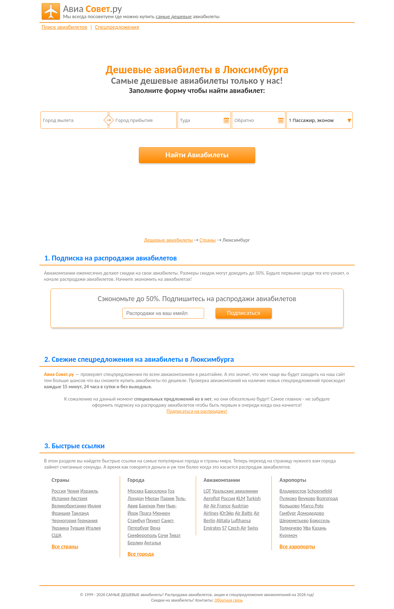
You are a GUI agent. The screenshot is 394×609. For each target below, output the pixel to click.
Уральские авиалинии (235, 491)
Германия (88, 520)
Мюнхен (161, 513)
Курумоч (288, 535)
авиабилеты (141, 11)
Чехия (73, 491)
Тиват (175, 535)
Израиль (89, 491)
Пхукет (153, 520)
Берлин (135, 543)
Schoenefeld (320, 491)
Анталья (152, 543)
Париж (167, 498)
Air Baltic (244, 513)
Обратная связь (229, 600)
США (57, 535)
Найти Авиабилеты (197, 154)
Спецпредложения (117, 27)
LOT (207, 491)
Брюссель (320, 520)
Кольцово (289, 506)
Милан (152, 498)
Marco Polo (312, 506)
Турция (77, 528)
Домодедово (310, 513)
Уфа (307, 528)
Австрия (78, 498)
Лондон (136, 498)
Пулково (288, 498)
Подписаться (243, 313)
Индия (94, 506)
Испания (61, 498)
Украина (60, 528)
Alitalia (223, 520)
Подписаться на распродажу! (197, 411)
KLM (240, 498)
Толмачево (290, 528)
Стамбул (136, 520)
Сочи (163, 535)
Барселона (156, 491)
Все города (141, 554)
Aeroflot (211, 498)
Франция (61, 513)
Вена (155, 528)
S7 (224, 528)
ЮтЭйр (226, 513)
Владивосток (292, 491)
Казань (319, 528)
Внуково (306, 498)
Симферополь (142, 535)
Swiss (252, 528)
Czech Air (237, 528)
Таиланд (80, 513)
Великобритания (69, 506)
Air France (220, 506)
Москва (136, 491)
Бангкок (147, 506)
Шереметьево (294, 520)
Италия (93, 528)
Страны (207, 240)
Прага (145, 513)
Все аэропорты (297, 546)
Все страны (65, 546)
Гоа (171, 491)
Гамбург (287, 513)
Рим (160, 506)
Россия (59, 491)
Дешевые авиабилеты (168, 240)
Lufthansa (241, 520)
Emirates (212, 528)
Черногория (64, 520)
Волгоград (327, 498)
